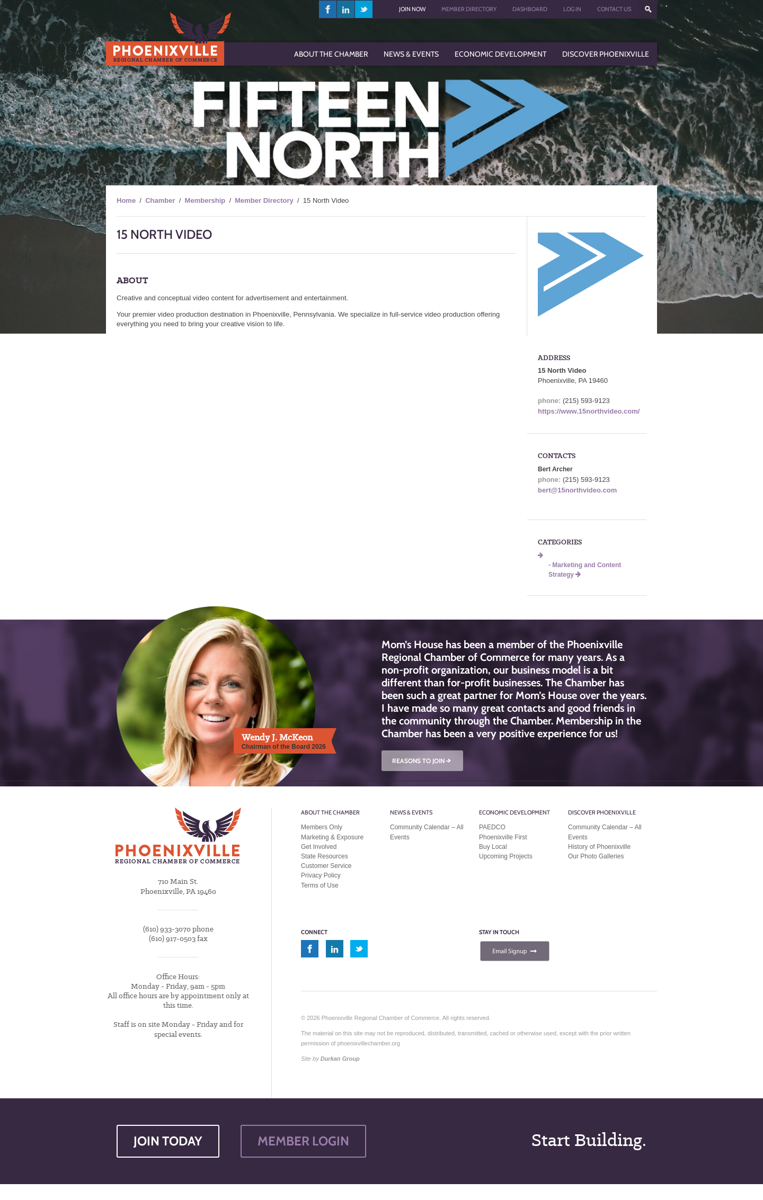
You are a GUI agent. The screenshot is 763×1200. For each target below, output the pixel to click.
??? (648, 9)
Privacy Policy (321, 875)
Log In (572, 9)
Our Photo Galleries (596, 856)
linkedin (346, 9)
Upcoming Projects (506, 856)
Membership (205, 200)
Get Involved (318, 846)
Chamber (160, 200)
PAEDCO (492, 827)
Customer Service (326, 866)
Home (126, 200)
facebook (328, 9)
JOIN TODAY (168, 1141)
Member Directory (468, 9)
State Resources (324, 856)
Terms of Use (320, 885)
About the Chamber (330, 812)
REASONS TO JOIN (422, 761)
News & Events (411, 812)
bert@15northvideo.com (577, 490)
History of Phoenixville (599, 846)
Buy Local (493, 846)
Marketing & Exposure (332, 837)
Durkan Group (340, 1058)
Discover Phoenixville (602, 812)
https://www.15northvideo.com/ (589, 411)
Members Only (321, 827)
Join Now (412, 9)
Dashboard (529, 9)
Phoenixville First (503, 837)
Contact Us (614, 9)
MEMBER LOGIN (303, 1141)
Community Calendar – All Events (427, 831)
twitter (363, 9)
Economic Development (514, 812)
